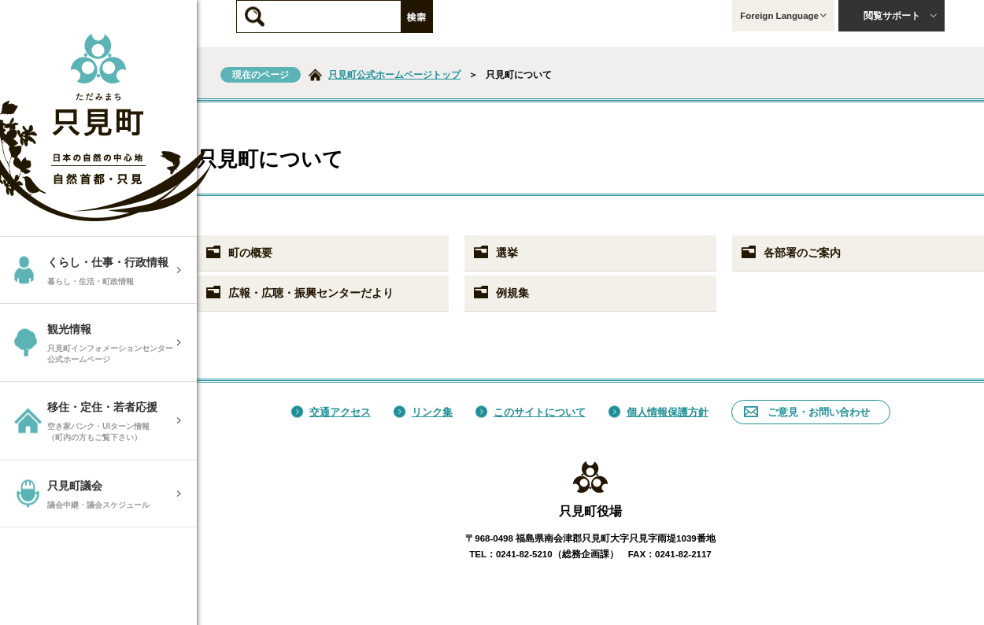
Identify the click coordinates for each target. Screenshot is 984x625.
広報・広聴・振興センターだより (299, 293)
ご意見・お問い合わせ (807, 412)
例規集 (500, 293)
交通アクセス (331, 412)
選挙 (495, 253)
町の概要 (238, 253)
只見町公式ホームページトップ (394, 75)
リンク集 (423, 412)
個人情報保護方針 (658, 412)
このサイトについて (530, 412)
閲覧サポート (901, 15)
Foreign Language (783, 15)
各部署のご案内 (790, 253)
